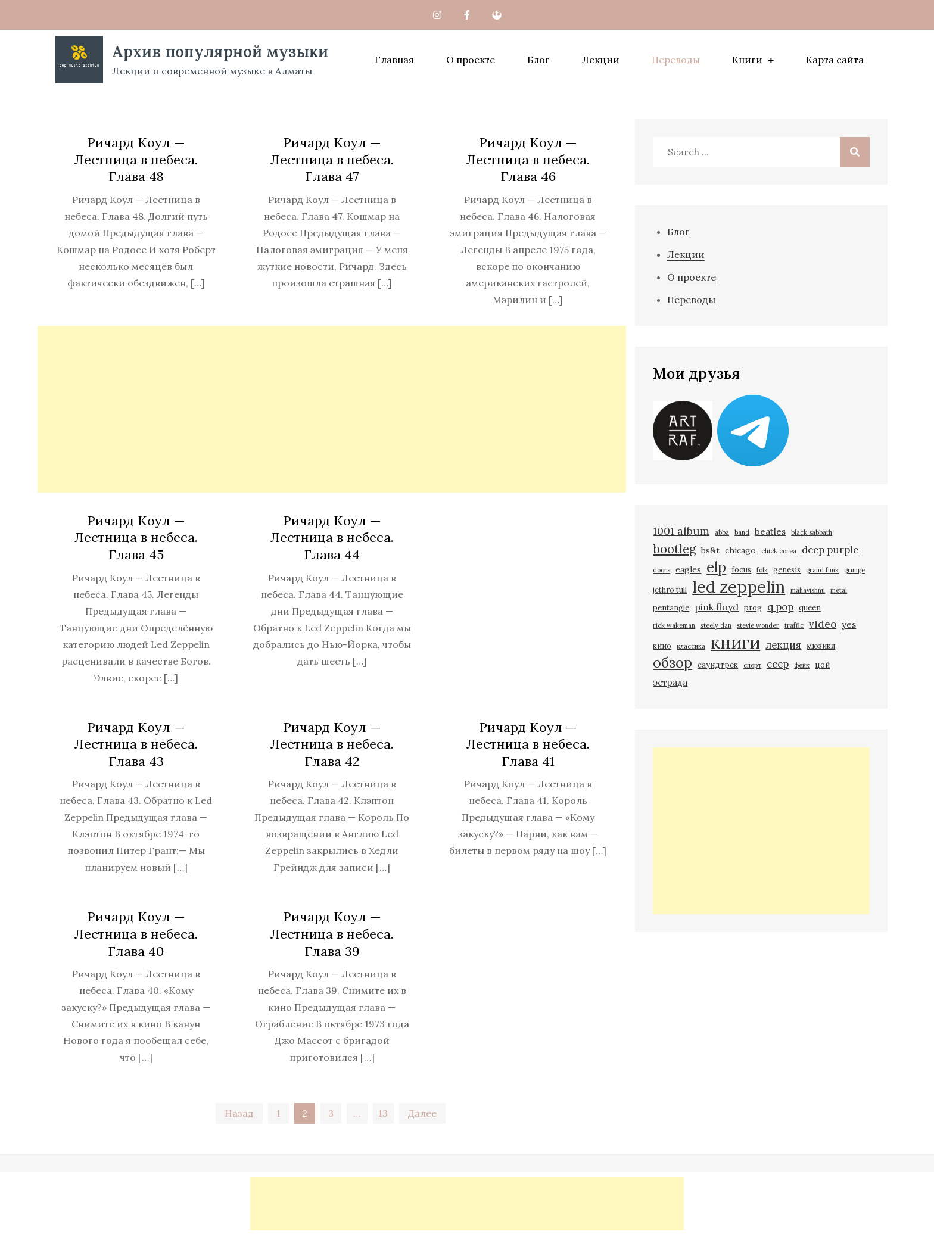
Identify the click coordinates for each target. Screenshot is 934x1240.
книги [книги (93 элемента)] (735, 642)
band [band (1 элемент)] (741, 532)
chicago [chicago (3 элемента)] (740, 550)
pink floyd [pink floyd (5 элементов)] (717, 607)
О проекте (470, 60)
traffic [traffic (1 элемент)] (794, 625)
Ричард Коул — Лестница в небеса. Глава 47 (332, 159)
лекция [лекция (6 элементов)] (783, 645)
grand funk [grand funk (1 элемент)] (822, 570)
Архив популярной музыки (220, 51)
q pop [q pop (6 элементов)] (780, 606)
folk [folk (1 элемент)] (762, 570)
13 (383, 1113)
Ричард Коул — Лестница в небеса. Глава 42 (332, 744)
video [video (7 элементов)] (822, 624)
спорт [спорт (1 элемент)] (752, 665)
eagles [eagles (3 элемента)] (688, 569)
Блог (538, 60)
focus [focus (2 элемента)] (741, 569)
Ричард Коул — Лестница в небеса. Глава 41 (528, 744)
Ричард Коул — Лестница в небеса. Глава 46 (528, 159)
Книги (747, 60)
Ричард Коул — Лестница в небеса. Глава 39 (332, 933)
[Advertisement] (332, 409)
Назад (239, 1113)
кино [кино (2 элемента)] (662, 645)
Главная (394, 60)
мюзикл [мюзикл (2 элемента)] (821, 645)
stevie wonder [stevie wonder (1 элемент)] (758, 625)
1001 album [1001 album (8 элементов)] (681, 531)
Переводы (676, 60)
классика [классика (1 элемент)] (691, 646)
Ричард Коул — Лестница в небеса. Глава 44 (332, 537)
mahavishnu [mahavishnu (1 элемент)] (807, 590)
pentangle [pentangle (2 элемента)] (671, 607)
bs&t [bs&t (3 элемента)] (710, 550)
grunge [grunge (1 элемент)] (854, 570)
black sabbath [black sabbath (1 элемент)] (811, 532)
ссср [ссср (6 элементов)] (778, 664)
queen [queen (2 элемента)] (810, 607)
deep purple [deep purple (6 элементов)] (830, 549)
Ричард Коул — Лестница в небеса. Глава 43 (136, 744)
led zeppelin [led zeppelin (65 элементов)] (738, 586)
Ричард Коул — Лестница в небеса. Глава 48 (136, 159)
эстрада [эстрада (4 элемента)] (670, 682)
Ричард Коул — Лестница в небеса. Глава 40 (136, 933)
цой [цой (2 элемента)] (822, 664)
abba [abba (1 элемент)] (722, 532)
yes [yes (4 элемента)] (849, 624)
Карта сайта (835, 60)
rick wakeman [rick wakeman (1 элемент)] (674, 625)
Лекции (600, 60)
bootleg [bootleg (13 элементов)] (674, 549)
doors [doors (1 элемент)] (661, 570)
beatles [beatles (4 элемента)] (770, 531)
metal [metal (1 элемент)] (838, 590)
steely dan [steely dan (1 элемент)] (715, 625)
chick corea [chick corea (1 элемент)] (778, 551)
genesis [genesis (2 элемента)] (787, 569)
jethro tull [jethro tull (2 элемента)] (670, 589)
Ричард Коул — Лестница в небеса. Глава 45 (136, 537)
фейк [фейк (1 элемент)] (802, 665)
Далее (422, 1113)
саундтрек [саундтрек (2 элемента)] (718, 664)
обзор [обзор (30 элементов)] (672, 663)
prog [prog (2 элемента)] (753, 607)
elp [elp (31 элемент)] (716, 567)
